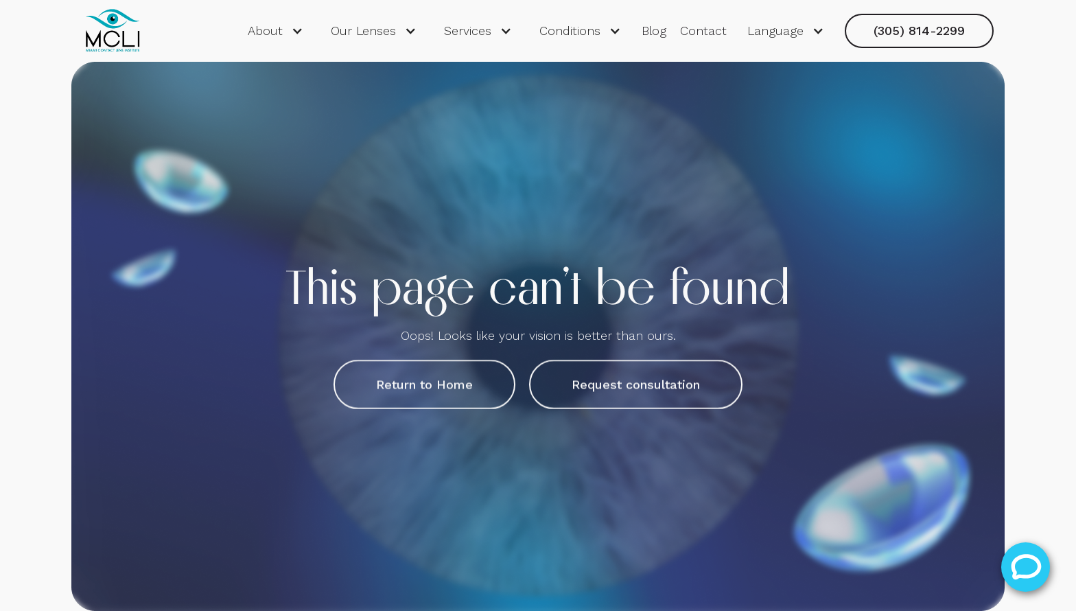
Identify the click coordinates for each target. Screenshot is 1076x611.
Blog (654, 30)
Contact (703, 30)
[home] (112, 31)
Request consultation (636, 384)
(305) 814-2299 (919, 30)
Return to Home (424, 384)
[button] (275, 31)
